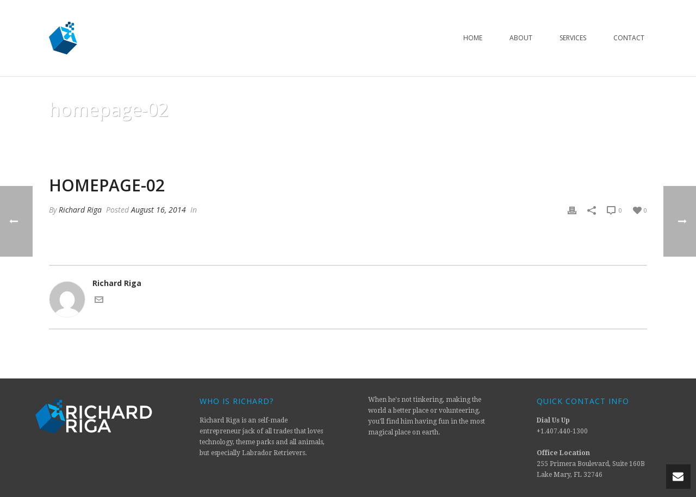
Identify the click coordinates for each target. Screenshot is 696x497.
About (520, 37)
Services (573, 37)
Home (472, 37)
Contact (628, 37)
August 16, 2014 (158, 209)
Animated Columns (551, 137)
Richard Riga (80, 209)
